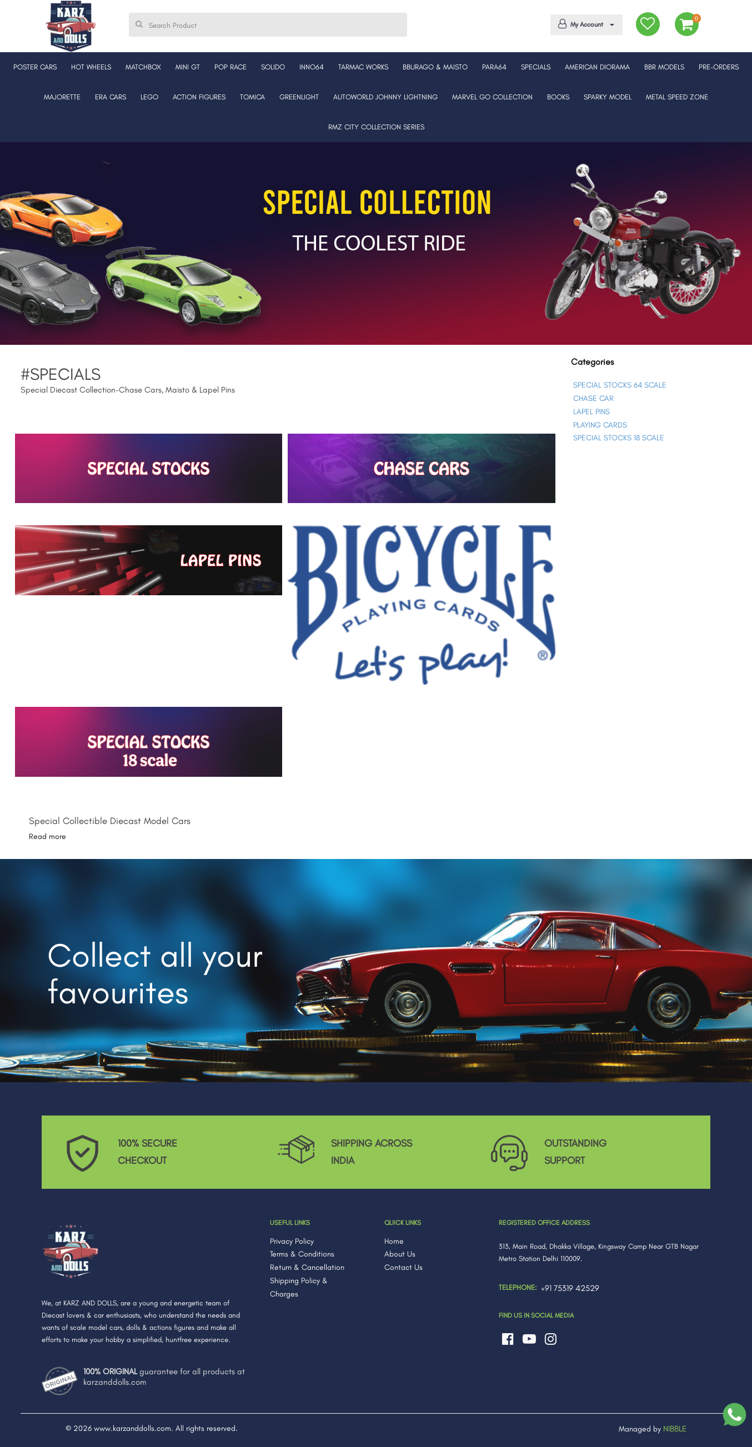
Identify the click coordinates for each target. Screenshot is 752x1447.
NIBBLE (674, 1429)
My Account (584, 24)
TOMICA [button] (252, 97)
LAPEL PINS (591, 411)
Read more (47, 836)
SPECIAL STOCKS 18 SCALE (618, 438)
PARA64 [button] (494, 67)
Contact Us (403, 1267)
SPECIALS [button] (535, 67)
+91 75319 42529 (570, 1288)
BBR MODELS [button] (664, 67)
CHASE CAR (593, 398)
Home (394, 1241)
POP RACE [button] (230, 67)
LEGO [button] (149, 97)
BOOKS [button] (558, 97)
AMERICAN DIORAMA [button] (597, 67)
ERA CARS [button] (110, 97)
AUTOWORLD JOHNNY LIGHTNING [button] (385, 97)
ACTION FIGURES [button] (199, 97)
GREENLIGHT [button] (299, 97)
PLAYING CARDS (600, 425)
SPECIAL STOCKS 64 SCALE (619, 385)
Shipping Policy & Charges (299, 1287)
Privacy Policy (292, 1241)
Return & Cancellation (307, 1267)
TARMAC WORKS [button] (363, 67)
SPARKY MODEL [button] (607, 97)
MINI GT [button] (188, 67)
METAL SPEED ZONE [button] (677, 97)
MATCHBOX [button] (143, 67)
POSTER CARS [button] (35, 67)
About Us (399, 1254)
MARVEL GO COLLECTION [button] (492, 97)
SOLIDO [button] (273, 67)
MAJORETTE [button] (62, 97)
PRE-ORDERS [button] (719, 67)
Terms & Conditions (302, 1254)
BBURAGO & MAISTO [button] (435, 67)
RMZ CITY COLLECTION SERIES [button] (376, 127)
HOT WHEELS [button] (91, 67)
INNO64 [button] (311, 67)
